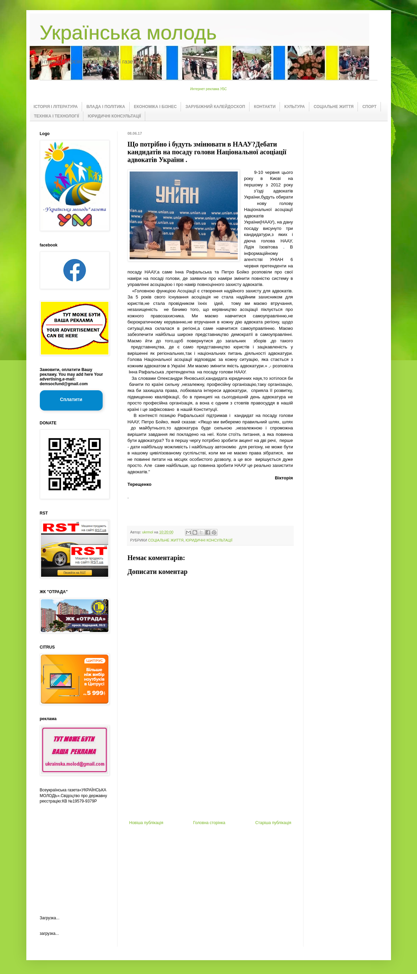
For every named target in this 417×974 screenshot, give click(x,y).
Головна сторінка (209, 822)
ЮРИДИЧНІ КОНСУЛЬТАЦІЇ (114, 116)
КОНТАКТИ (265, 106)
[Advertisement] (210, 770)
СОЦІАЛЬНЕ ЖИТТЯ (334, 106)
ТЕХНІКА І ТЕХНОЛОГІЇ (56, 116)
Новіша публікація (146, 822)
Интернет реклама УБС (208, 89)
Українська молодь (128, 32)
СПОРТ (369, 106)
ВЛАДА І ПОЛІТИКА (105, 106)
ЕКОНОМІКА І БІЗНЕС (155, 106)
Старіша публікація (273, 822)
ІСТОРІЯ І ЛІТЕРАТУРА (56, 106)
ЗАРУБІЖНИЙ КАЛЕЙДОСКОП (215, 106)
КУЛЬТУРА (294, 106)
